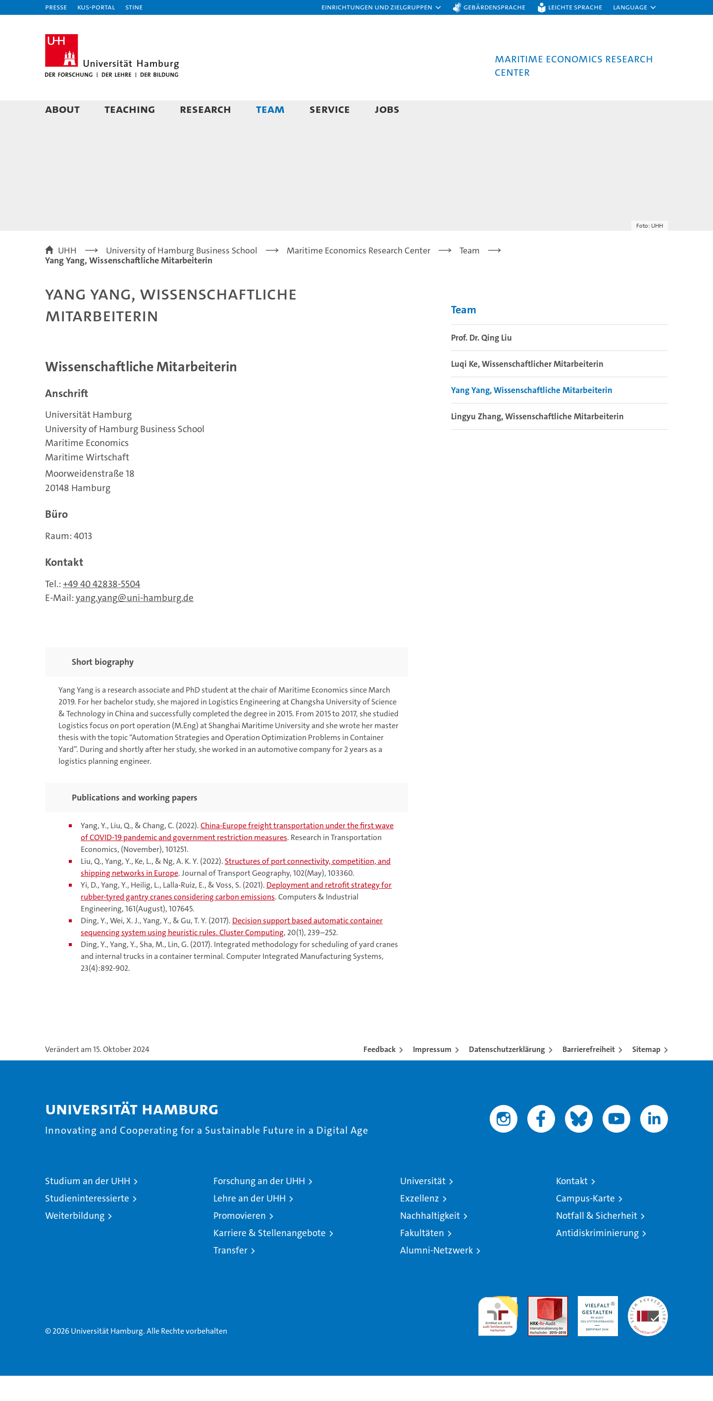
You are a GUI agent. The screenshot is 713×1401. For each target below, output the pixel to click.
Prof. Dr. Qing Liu (481, 362)
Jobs (387, 108)
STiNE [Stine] (134, 6)
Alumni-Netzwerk (436, 1275)
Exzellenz (419, 1223)
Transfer (230, 1275)
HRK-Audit (595, 1326)
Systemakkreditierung (648, 1326)
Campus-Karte (585, 1223)
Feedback (379, 1074)
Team (270, 108)
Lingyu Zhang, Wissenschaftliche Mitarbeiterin (537, 441)
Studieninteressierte (87, 1223)
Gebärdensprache (494, 6)
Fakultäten (422, 1258)
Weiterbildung (74, 1241)
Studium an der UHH (87, 1206)
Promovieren (239, 1241)
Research (205, 108)
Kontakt (572, 1206)
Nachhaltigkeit (430, 1241)
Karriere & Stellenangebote (269, 1258)
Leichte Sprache (575, 6)
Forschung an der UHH (259, 1206)
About (62, 108)
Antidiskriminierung (597, 1258)
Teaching (129, 108)
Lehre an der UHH (249, 1223)
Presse (56, 6)
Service (329, 108)
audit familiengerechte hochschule (498, 1336)
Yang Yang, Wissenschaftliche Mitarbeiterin (531, 415)
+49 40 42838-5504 (101, 609)
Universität (423, 1206)
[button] (381, 7)
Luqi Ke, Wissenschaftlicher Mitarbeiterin (527, 389)
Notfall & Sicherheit (596, 1241)
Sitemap (646, 1074)
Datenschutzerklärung (507, 1074)
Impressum (432, 1074)
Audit (537, 1326)
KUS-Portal (96, 6)
